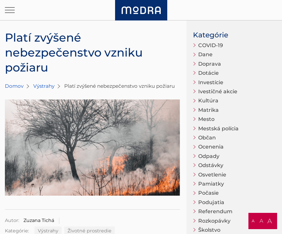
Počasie (208, 193)
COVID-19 (210, 45)
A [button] (253, 220)
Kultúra (208, 101)
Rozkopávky (214, 221)
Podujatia (211, 202)
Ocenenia (211, 147)
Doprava (209, 64)
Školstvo (209, 230)
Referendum (215, 211)
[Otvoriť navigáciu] (10, 10)
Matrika (208, 110)
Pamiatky (211, 184)
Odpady (208, 156)
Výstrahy (43, 86)
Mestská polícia (218, 128)
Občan (207, 138)
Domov (14, 86)
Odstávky (210, 165)
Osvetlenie (212, 175)
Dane (205, 54)
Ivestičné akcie (217, 91)
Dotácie (208, 73)
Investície (210, 82)
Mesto (206, 119)
